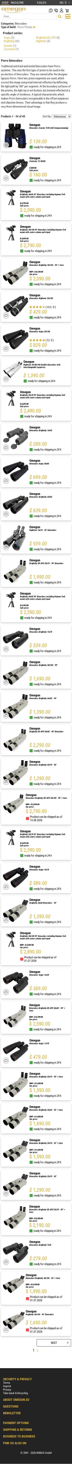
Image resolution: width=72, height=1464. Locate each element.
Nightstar (43, 41)
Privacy (7, 1389)
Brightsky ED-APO (48, 37)
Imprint (7, 1386)
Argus (9, 37)
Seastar (10, 45)
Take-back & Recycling (15, 1393)
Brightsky (11, 41)
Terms (6, 1382)
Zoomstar (11, 49)
